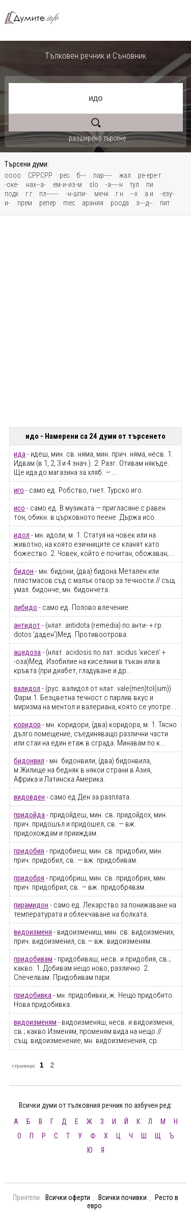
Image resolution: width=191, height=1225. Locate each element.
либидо (25, 607)
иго (19, 490)
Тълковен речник (36, 17)
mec (69, 203)
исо (19, 508)
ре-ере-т (149, 175)
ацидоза (27, 652)
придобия (29, 851)
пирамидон (31, 905)
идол (22, 535)
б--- (81, 175)
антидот (27, 625)
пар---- (102, 175)
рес (64, 175)
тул (134, 184)
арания (92, 203)
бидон (24, 571)
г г (28, 194)
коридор (27, 724)
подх (11, 194)
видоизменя (33, 932)
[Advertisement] (95, 321)
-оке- (12, 184)
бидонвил (29, 760)
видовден (29, 797)
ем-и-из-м (67, 184)
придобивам (33, 959)
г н (119, 194)
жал (125, 175)
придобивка (32, 995)
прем (24, 203)
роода (120, 203)
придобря (29, 878)
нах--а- (36, 184)
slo (93, 184)
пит (165, 203)
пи (149, 184)
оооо (13, 175)
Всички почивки (122, 1197)
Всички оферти (67, 1197)
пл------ (49, 194)
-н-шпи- (76, 194)
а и (149, 194)
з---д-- (144, 203)
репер (47, 203)
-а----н (114, 184)
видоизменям (35, 1022)
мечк (101, 194)
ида (19, 454)
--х (134, 194)
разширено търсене (97, 138)
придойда (29, 814)
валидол (27, 688)
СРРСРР (40, 175)
